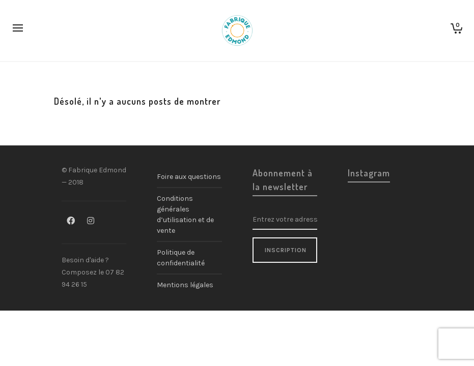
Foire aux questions (189, 176)
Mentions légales (185, 285)
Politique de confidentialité (181, 257)
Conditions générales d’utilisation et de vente (185, 214)
